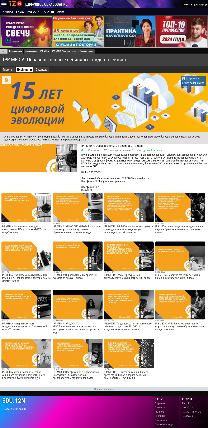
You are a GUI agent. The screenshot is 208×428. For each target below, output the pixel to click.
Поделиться (154, 150)
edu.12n (13, 401)
